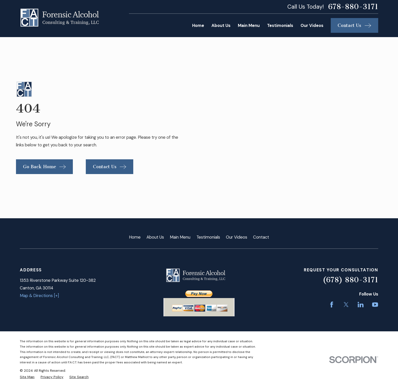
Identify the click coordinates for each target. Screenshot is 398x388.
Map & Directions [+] (39, 295)
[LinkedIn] (360, 304)
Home (135, 237)
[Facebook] (332, 304)
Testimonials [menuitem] (280, 25)
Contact (261, 237)
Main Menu (180, 237)
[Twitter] (346, 304)
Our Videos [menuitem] (312, 25)
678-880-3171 (353, 6)
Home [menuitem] (198, 25)
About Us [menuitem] (220, 25)
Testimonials (208, 237)
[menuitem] (27, 377)
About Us (155, 237)
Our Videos (236, 237)
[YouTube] (375, 304)
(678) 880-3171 (350, 279)
